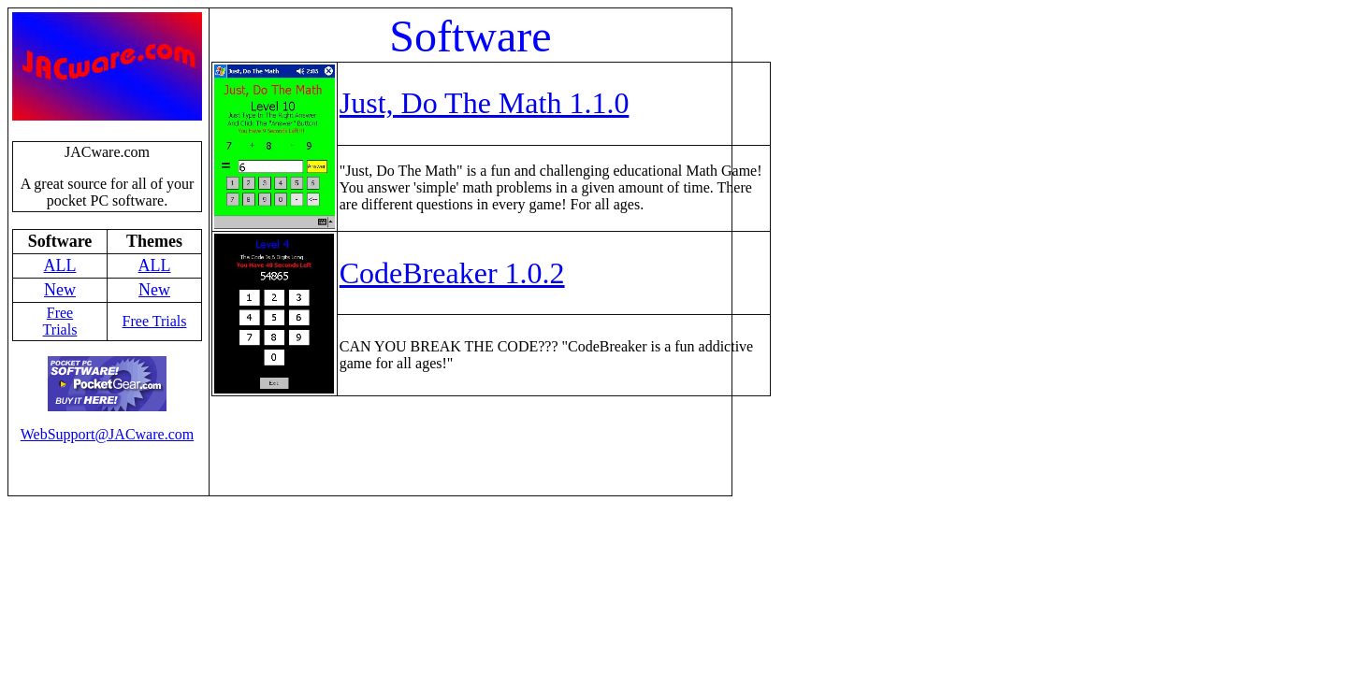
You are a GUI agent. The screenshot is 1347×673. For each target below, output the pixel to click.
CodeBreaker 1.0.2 (452, 273)
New (60, 289)
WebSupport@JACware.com (107, 434)
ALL (60, 265)
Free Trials (60, 321)
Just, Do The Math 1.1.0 (485, 103)
